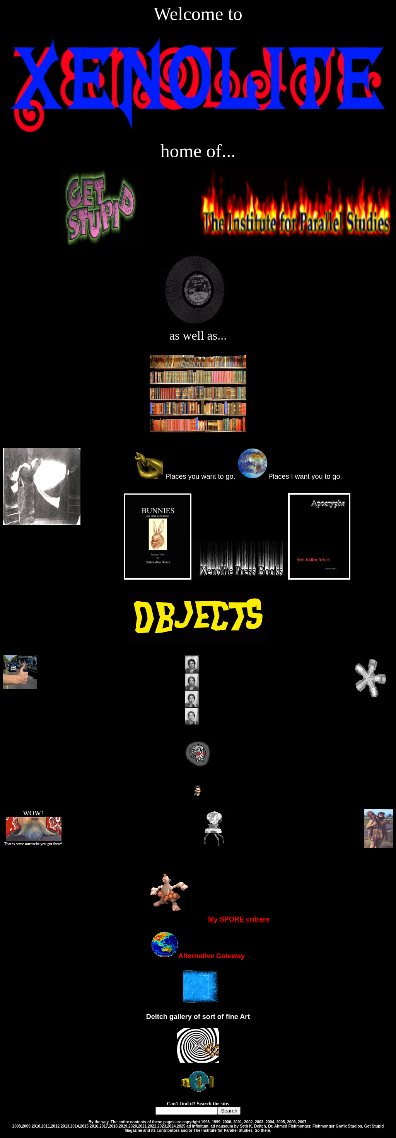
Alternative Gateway (198, 956)
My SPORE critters (198, 919)
